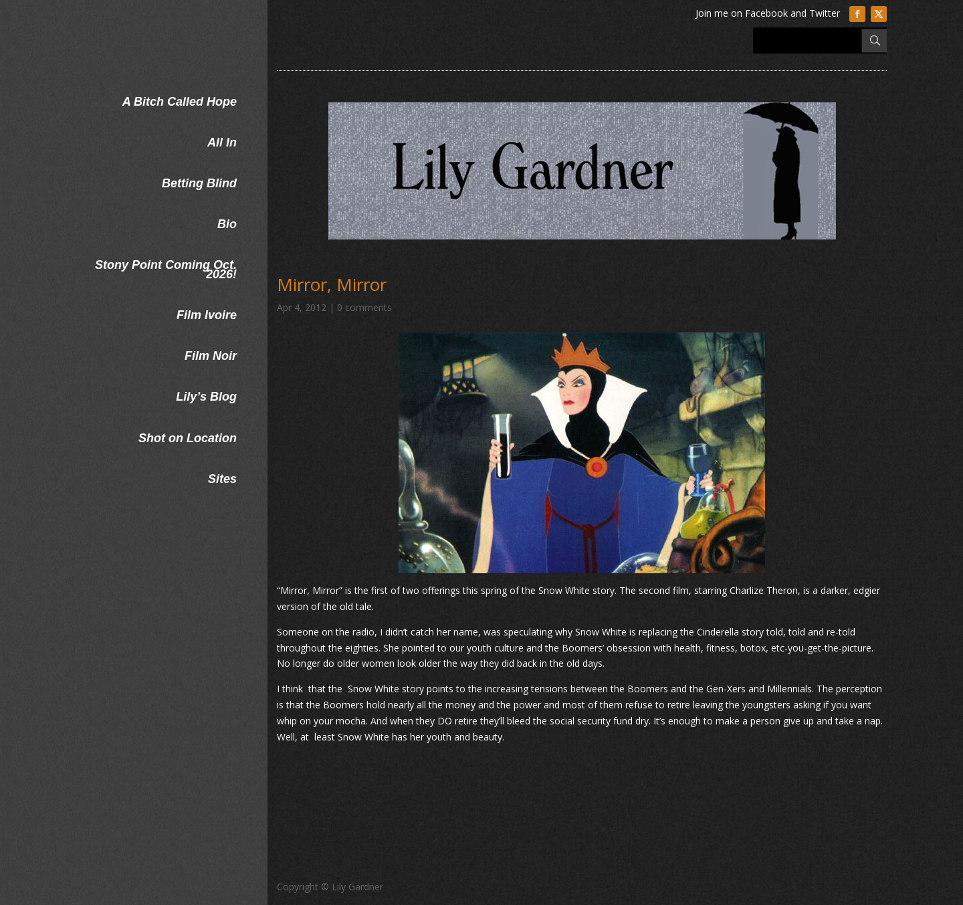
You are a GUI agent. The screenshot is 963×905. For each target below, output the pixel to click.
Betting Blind (199, 183)
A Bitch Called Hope (179, 101)
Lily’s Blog (206, 396)
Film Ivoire (207, 315)
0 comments (364, 307)
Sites (222, 479)
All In (222, 142)
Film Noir (211, 356)
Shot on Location (187, 438)
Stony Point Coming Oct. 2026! (166, 269)
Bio (227, 224)
